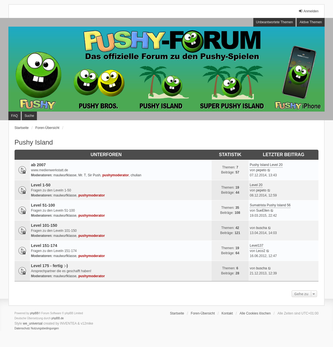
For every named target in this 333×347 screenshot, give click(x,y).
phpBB (34, 313)
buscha (261, 228)
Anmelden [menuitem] (308, 11)
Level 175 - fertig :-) (49, 265)
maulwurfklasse (65, 175)
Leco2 (260, 251)
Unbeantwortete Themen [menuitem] (274, 22)
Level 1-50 (41, 185)
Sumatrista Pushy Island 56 (270, 205)
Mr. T (82, 175)
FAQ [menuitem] (14, 116)
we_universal (32, 323)
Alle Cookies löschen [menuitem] (255, 313)
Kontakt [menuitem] (227, 313)
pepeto (261, 170)
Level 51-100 (43, 205)
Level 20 (256, 185)
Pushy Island (34, 142)
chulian (136, 175)
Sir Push (94, 175)
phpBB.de (57, 318)
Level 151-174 (44, 245)
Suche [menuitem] (29, 116)
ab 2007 (38, 165)
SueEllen (263, 210)
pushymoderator (115, 175)
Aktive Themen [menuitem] (310, 22)
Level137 (256, 245)
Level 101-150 (44, 225)
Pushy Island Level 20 (266, 165)
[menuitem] (22, 328)
